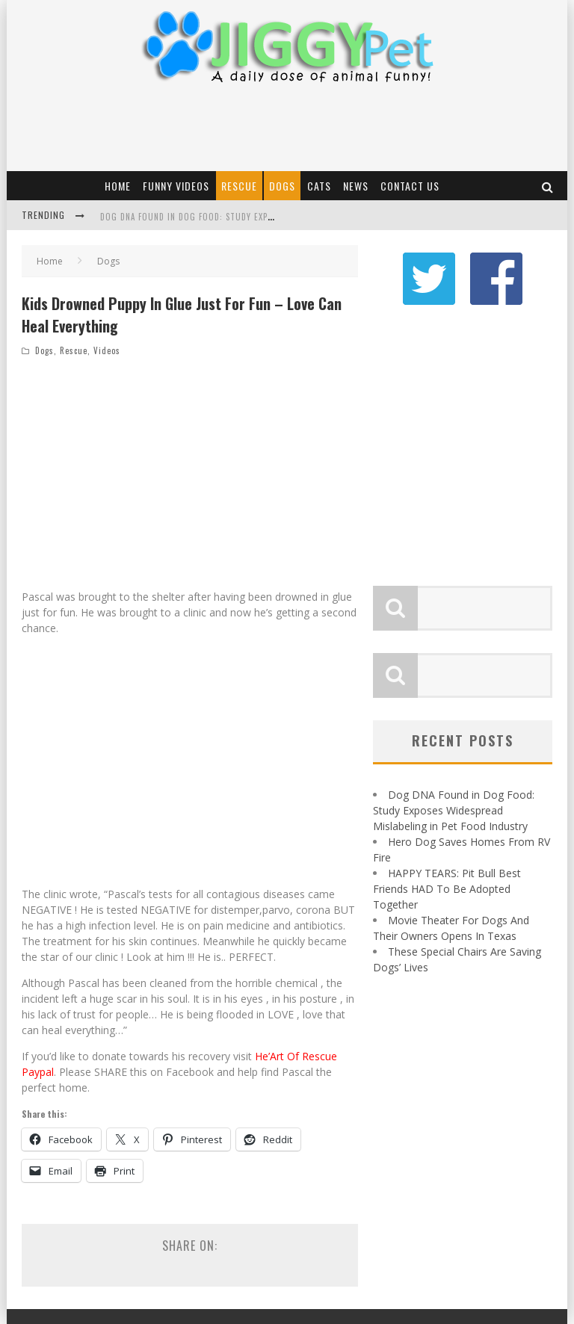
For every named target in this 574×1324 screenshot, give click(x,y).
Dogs (282, 186)
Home (118, 186)
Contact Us (409, 186)
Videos (106, 350)
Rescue (239, 186)
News (355, 186)
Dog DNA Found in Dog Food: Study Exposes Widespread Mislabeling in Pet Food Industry (453, 803)
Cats (319, 186)
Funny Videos (176, 186)
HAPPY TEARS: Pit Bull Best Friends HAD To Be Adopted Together (447, 881)
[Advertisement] (286, 130)
